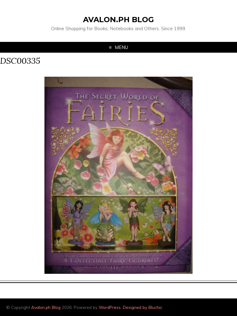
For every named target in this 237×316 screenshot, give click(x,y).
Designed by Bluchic (142, 307)
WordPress (110, 307)
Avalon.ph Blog (118, 19)
